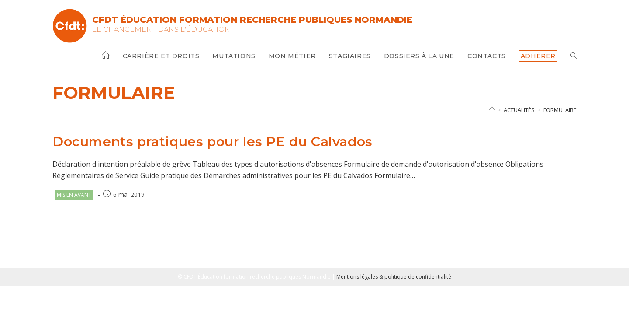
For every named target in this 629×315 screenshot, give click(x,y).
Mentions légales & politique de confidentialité (393, 276)
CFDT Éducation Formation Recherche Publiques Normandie (252, 19)
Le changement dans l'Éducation (161, 29)
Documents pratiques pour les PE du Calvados (212, 141)
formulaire (560, 110)
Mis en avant (74, 195)
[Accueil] (492, 110)
